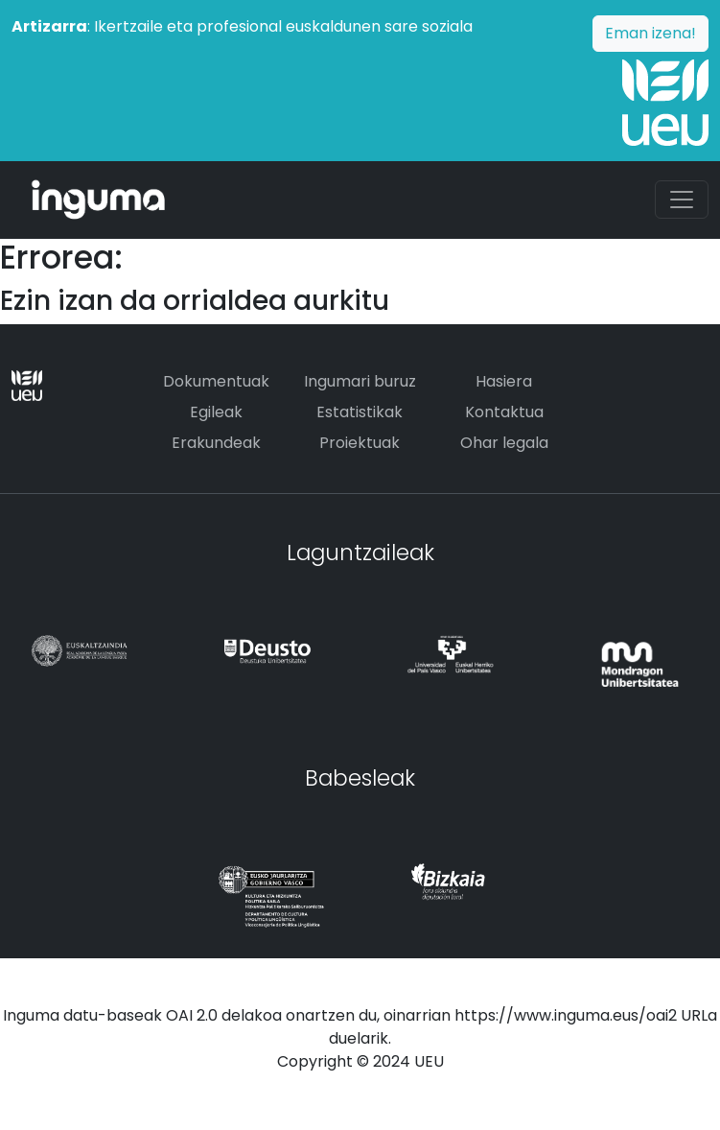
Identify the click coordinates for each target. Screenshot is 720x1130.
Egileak (216, 412)
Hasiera (504, 381)
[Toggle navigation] (681, 199)
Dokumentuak (216, 381)
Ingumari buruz (360, 381)
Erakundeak (216, 443)
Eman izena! (650, 33)
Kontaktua (504, 412)
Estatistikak (359, 412)
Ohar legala (504, 443)
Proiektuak (359, 443)
